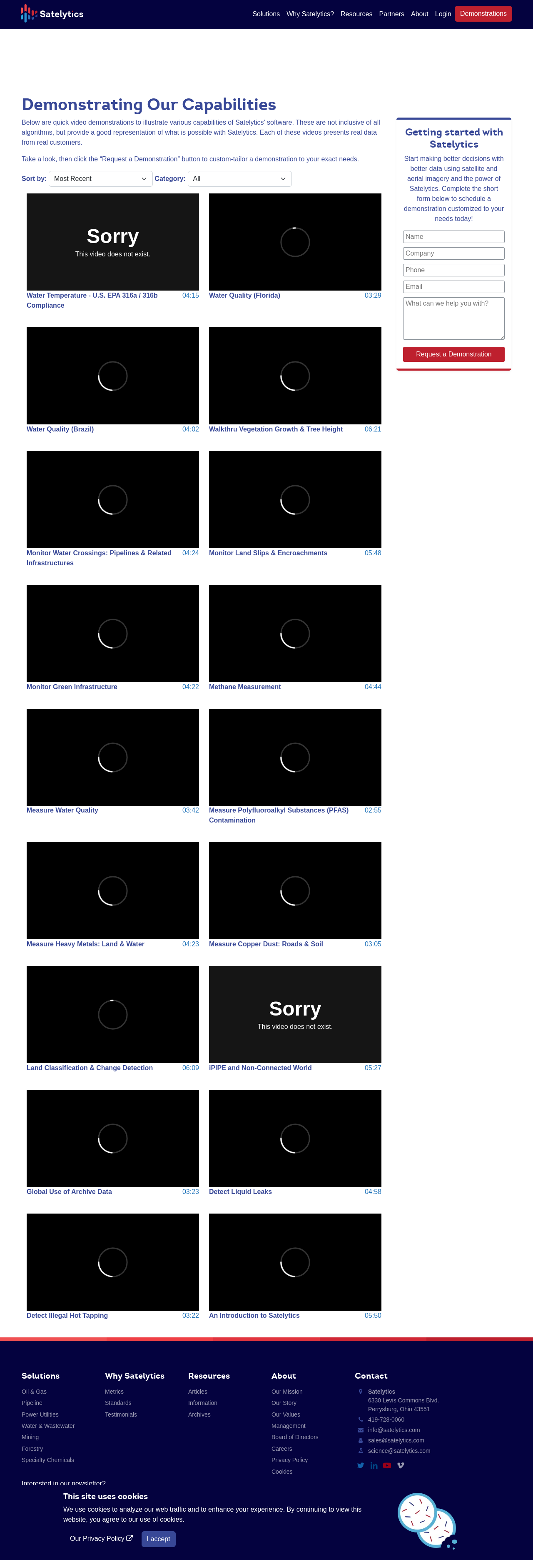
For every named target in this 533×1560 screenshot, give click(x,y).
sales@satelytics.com (396, 1440)
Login (443, 14)
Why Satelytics (134, 1375)
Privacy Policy (289, 1460)
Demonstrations (483, 13)
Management (288, 1425)
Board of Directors (295, 1437)
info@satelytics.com (394, 1430)
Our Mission (287, 1391)
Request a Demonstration (453, 354)
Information (202, 1402)
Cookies (282, 1471)
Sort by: (34, 178)
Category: (170, 178)
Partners (391, 14)
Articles (197, 1391)
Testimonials (121, 1414)
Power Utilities (40, 1414)
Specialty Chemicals (48, 1460)
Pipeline (32, 1402)
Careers (281, 1448)
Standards (118, 1402)
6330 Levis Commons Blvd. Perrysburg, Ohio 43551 (403, 1400)
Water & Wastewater (48, 1425)
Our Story (283, 1402)
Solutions (266, 14)
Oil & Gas (34, 1391)
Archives (199, 1414)
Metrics (114, 1391)
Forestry (32, 1448)
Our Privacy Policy (102, 1538)
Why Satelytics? (310, 14)
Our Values (285, 1414)
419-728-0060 (386, 1419)
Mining (30, 1437)
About (419, 14)
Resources (356, 14)
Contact (371, 1375)
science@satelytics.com (399, 1450)
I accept (158, 1538)
